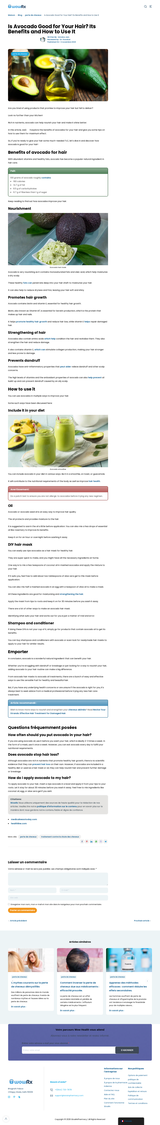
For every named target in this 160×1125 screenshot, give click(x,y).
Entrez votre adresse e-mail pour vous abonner (45, 1043)
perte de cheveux (33, 15)
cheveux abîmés (77, 709)
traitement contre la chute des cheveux (60, 836)
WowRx (14, 802)
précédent (12, 981)
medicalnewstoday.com (24, 819)
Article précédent (18, 920)
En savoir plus (19, 1006)
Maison (11, 15)
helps (87, 321)
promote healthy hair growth (31, 321)
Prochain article (141, 920)
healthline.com (19, 823)
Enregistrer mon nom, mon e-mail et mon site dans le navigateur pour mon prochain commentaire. (56, 904)
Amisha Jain (63, 37)
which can (39, 349)
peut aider (65, 366)
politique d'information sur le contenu (57, 806)
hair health (94, 481)
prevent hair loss (41, 764)
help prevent (95, 377)
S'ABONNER (127, 1050)
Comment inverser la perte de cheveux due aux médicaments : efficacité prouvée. (79, 986)
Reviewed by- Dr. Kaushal (58, 39)
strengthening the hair (71, 594)
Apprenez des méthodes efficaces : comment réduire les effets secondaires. (128, 986)
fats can (27, 282)
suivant (147, 981)
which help (50, 338)
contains (46, 177)
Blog (20, 15)
